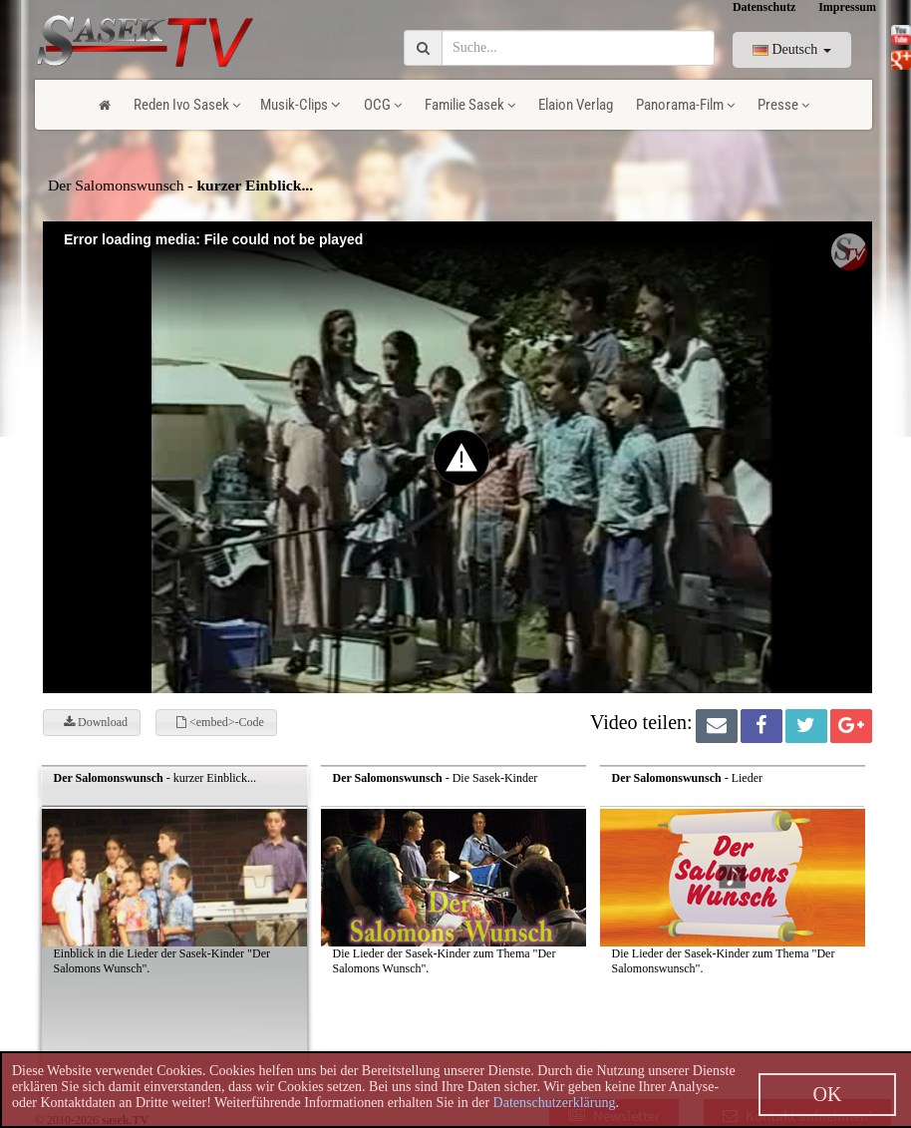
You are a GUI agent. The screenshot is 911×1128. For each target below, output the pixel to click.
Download (96, 722)
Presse (783, 105)
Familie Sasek (470, 105)
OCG (383, 105)
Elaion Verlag (575, 105)
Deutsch (792, 49)
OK (827, 1094)
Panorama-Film (685, 105)
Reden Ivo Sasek (187, 105)
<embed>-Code (220, 722)
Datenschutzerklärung (554, 1102)
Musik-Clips (300, 105)
